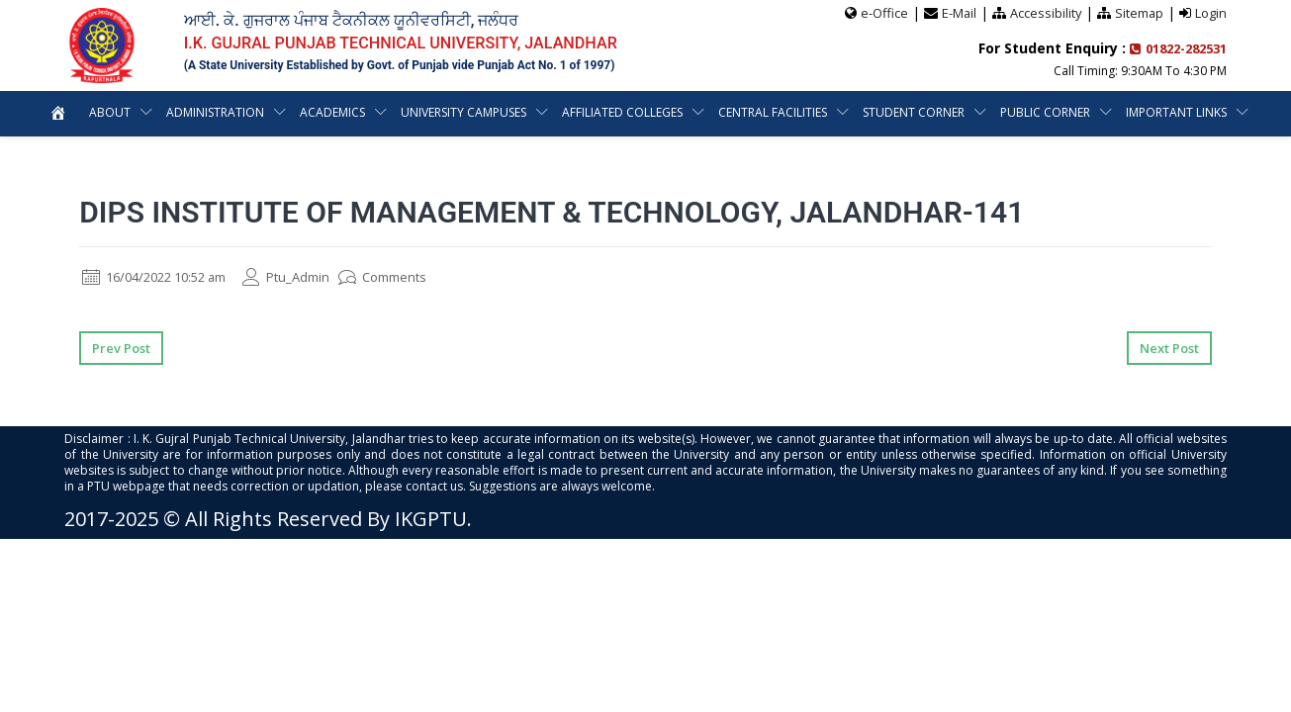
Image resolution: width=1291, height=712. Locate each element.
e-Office (881, 13)
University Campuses (463, 112)
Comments (408, 276)
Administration (215, 112)
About (110, 112)
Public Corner (1045, 112)
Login (1211, 13)
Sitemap (1138, 13)
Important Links (1176, 112)
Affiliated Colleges (622, 112)
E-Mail (956, 13)
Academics (332, 112)
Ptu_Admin (306, 276)
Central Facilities (772, 112)
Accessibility (1044, 13)
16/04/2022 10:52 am (162, 276)
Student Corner (914, 112)
